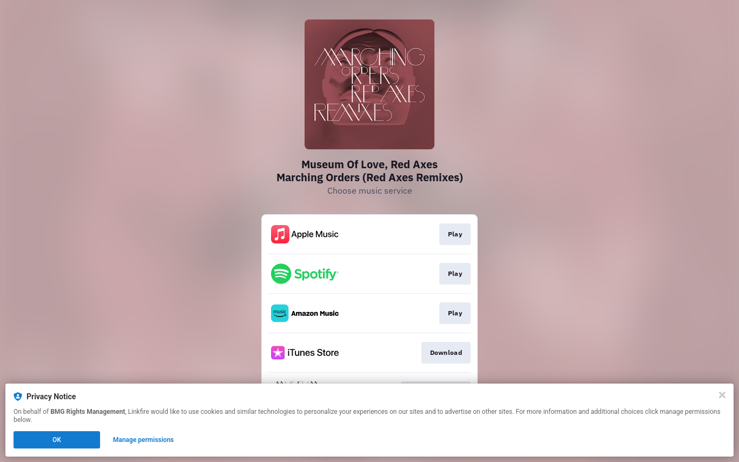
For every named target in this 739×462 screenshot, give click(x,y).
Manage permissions (143, 440)
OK (56, 440)
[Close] (722, 395)
